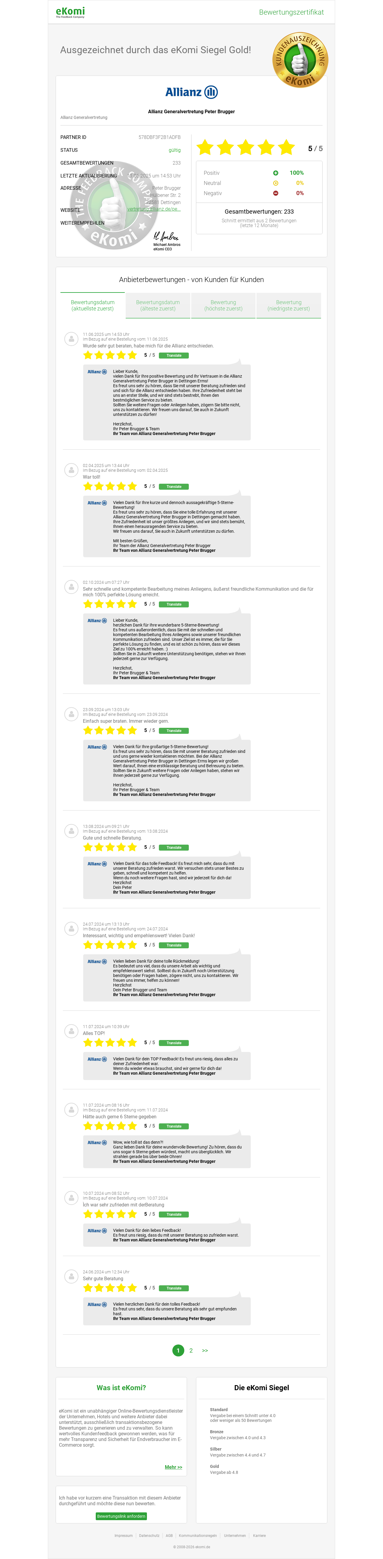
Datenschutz (149, 1536)
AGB (169, 1536)
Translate (174, 355)
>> (205, 1350)
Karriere (259, 1536)
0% (288, 182)
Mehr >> (173, 1467)
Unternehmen (235, 1536)
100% (288, 172)
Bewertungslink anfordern (121, 1516)
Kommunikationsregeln (198, 1536)
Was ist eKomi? (121, 1388)
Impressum (124, 1536)
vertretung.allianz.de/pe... (154, 209)
